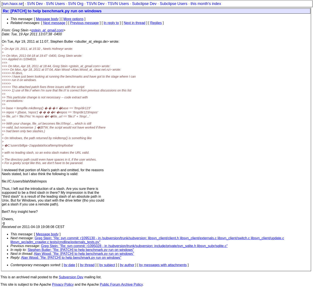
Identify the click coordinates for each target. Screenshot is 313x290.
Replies (156, 23)
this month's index (206, 4)
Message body (47, 19)
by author (127, 265)
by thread (87, 265)
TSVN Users (118, 4)
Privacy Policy (63, 284)
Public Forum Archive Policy (121, 284)
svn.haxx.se (13, 4)
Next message (54, 23)
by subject (107, 265)
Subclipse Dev (144, 4)
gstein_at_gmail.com (47, 30)
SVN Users (55, 4)
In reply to (111, 23)
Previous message (84, 23)
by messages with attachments (163, 265)
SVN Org (75, 4)
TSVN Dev (96, 4)
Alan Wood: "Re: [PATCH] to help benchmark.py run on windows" (84, 254)
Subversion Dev (71, 277)
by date (69, 265)
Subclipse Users (173, 4)
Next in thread (134, 23)
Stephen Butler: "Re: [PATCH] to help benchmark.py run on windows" (81, 250)
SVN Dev (35, 4)
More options (73, 19)
